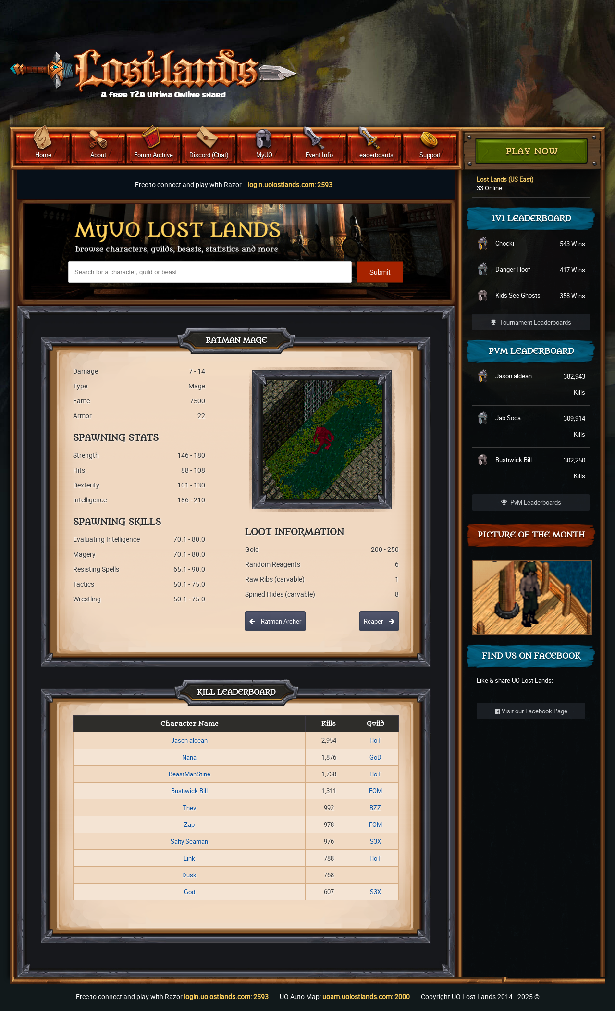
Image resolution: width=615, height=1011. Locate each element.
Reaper (379, 621)
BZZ (375, 807)
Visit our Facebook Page (531, 711)
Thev (189, 807)
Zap (189, 824)
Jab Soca (508, 417)
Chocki (504, 243)
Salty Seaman (189, 841)
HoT (375, 740)
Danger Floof (512, 269)
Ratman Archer (275, 621)
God (189, 891)
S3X (375, 841)
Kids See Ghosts (518, 295)
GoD (375, 757)
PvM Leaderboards (531, 502)
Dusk (189, 875)
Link (189, 858)
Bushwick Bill (189, 790)
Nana (189, 757)
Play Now (532, 152)
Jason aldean (189, 740)
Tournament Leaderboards (531, 322)
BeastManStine (189, 774)
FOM (375, 790)
